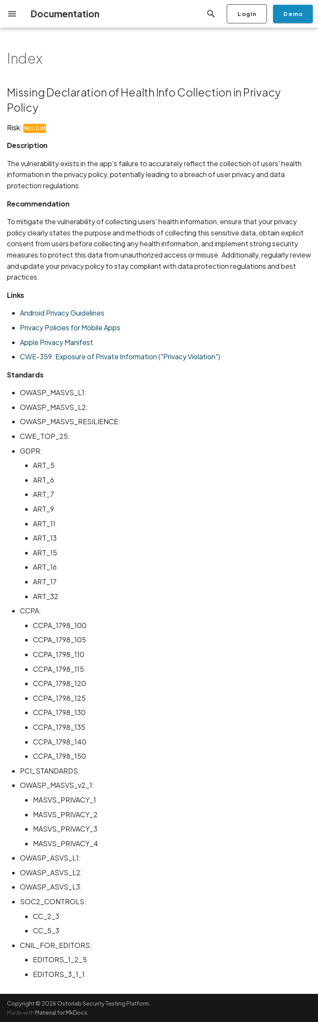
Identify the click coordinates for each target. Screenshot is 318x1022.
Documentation (65, 13)
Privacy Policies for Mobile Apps (70, 327)
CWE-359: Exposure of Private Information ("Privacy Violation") (120, 356)
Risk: (26, 127)
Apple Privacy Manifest (56, 342)
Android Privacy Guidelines (62, 312)
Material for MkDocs (61, 1012)
